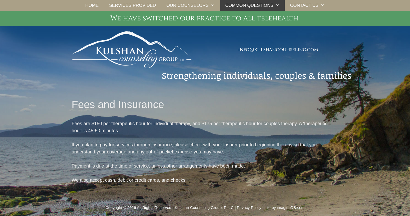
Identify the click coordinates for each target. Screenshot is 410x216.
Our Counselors (193, 5)
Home (92, 5)
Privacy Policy (249, 207)
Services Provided (132, 5)
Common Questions (255, 5)
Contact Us (310, 5)
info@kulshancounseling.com (278, 49)
